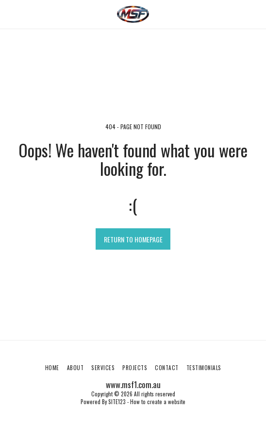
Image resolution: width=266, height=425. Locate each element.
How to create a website (157, 402)
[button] (10, 14)
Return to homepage (133, 239)
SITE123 (117, 402)
